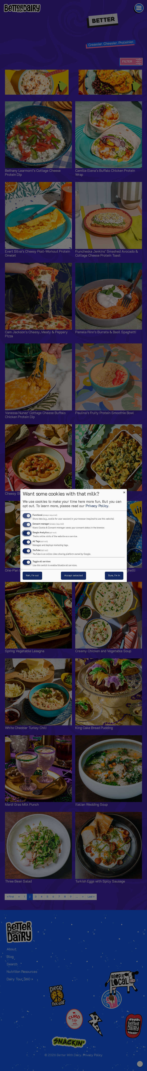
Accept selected (73, 575)
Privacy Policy (97, 506)
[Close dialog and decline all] (124, 491)
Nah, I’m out (32, 575)
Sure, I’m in (114, 575)
